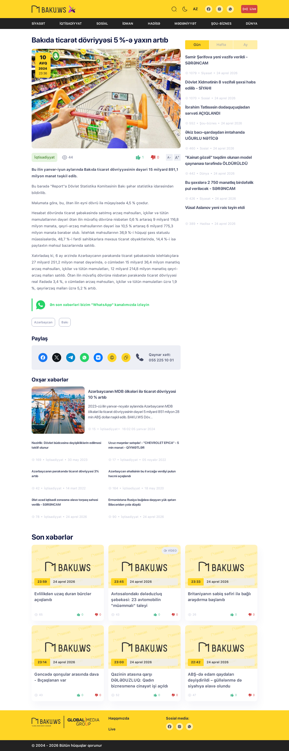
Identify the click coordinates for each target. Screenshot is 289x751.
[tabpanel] (221, 140)
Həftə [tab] (221, 45)
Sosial (102, 23)
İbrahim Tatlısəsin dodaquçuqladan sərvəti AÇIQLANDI (217, 110)
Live (249, 9)
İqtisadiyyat (71, 23)
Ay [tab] (245, 45)
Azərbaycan (43, 322)
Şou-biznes (221, 23)
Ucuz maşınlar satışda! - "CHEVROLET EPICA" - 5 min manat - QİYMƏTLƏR (143, 445)
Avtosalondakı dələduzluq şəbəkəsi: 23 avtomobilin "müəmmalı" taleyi (136, 599)
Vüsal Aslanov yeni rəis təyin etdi (215, 207)
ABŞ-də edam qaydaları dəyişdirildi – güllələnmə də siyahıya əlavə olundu (215, 680)
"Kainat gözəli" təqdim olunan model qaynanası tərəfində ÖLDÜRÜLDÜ (218, 160)
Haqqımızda (118, 718)
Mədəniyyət (185, 23)
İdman (127, 23)
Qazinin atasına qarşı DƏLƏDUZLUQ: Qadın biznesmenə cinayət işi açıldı (139, 680)
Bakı (64, 322)
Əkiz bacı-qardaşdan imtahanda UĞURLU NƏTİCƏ (215, 135)
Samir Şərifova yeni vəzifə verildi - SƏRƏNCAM (216, 59)
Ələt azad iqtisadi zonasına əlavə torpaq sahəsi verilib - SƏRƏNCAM (65, 502)
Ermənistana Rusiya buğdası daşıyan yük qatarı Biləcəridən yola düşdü (142, 502)
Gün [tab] (197, 45)
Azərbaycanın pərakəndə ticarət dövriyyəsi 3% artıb (65, 473)
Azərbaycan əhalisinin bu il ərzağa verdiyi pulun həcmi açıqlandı (142, 473)
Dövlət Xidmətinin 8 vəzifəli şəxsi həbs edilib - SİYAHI (220, 85)
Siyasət (38, 23)
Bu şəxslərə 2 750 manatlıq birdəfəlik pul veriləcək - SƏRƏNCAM (219, 185)
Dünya (251, 23)
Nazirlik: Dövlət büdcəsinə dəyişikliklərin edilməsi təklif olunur (66, 445)
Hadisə (154, 23)
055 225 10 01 (161, 360)
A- (169, 157)
